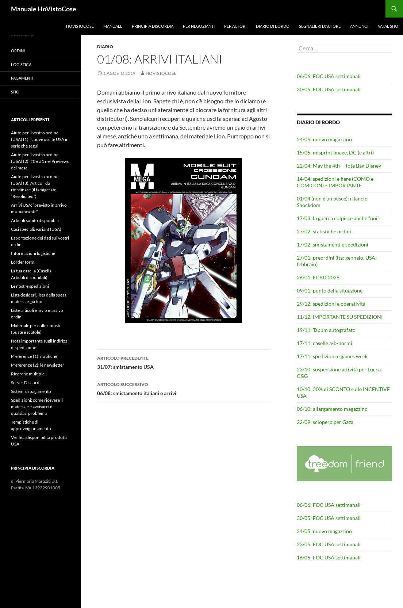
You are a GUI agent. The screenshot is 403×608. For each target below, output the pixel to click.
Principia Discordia (152, 26)
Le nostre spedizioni (30, 286)
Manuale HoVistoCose (43, 9)
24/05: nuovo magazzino (324, 139)
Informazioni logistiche (33, 253)
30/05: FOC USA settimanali (329, 89)
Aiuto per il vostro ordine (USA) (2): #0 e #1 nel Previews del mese (40, 161)
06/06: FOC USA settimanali (329, 76)
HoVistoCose (80, 26)
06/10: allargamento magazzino (332, 409)
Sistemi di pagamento (31, 391)
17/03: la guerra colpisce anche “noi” (338, 218)
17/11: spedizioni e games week (332, 356)
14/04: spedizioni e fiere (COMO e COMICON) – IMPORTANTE (335, 182)
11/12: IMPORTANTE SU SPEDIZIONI (340, 317)
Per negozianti (199, 26)
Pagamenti (22, 78)
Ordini (18, 50)
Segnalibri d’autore (320, 26)
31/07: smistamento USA (183, 362)
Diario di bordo (272, 26)
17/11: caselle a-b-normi (324, 343)
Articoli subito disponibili (35, 220)
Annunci (359, 26)
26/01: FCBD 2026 (318, 277)
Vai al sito (388, 26)
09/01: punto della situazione (329, 290)
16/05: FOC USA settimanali (329, 557)
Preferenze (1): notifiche (34, 356)
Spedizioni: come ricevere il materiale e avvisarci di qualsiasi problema (37, 406)
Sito (15, 91)
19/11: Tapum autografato (326, 330)
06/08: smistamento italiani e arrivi (183, 388)
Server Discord (25, 382)
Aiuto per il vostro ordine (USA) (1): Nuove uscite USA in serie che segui (40, 139)
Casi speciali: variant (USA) (36, 229)
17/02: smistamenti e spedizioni (332, 244)
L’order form (22, 262)
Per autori (235, 26)
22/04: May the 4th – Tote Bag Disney (339, 165)
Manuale (112, 26)
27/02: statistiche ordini (324, 231)
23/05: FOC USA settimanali (329, 544)
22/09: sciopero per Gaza (325, 422)
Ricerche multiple (28, 373)
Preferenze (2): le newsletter (37, 365)
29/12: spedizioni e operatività (331, 304)
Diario (105, 46)
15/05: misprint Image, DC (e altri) (335, 152)
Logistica (21, 64)
